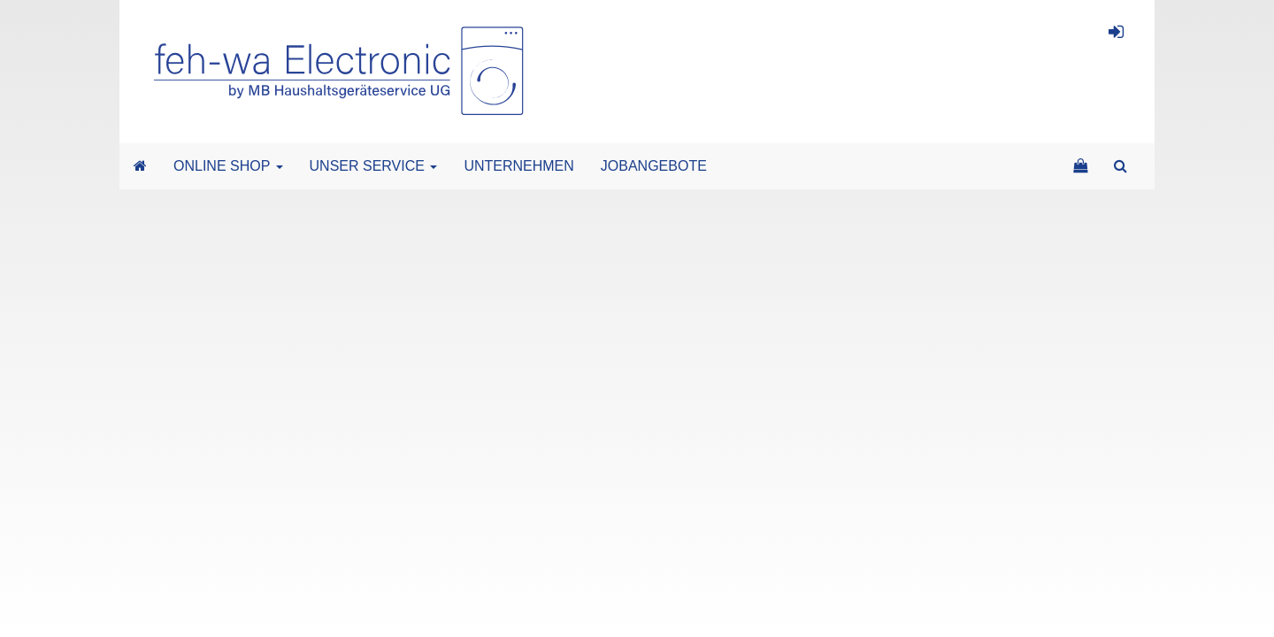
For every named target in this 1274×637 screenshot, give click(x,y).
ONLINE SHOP (228, 165)
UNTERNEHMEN (518, 165)
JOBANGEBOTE (654, 165)
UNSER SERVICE (374, 165)
